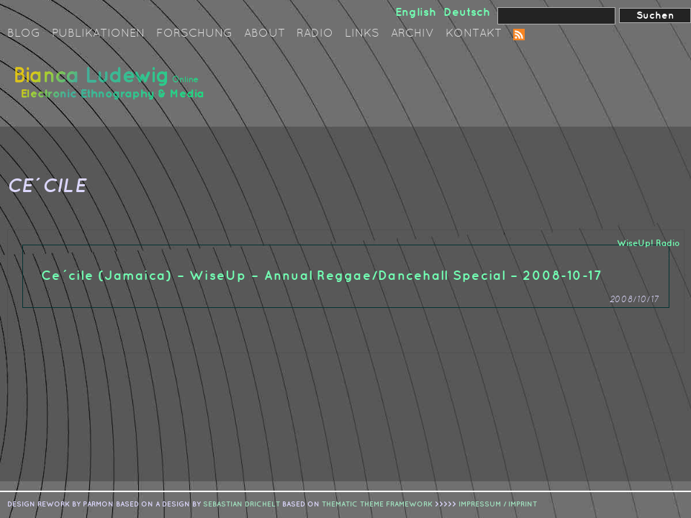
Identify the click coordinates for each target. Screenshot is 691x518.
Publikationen (98, 34)
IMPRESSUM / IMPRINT (498, 504)
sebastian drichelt (241, 504)
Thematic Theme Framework (377, 504)
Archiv (412, 34)
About (264, 34)
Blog (23, 34)
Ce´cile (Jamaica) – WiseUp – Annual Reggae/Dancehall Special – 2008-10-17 (321, 276)
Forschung (194, 34)
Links (362, 34)
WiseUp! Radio (648, 243)
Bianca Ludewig (111, 89)
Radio (315, 34)
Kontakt (474, 34)
